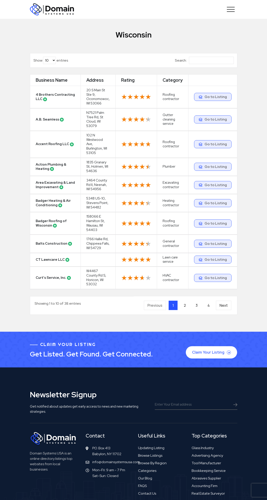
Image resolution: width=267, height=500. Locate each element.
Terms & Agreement (158, 491)
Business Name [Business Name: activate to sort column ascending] (45, 83)
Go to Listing (215, 101)
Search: (204, 60)
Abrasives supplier (206, 454)
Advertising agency (207, 431)
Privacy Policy (188, 491)
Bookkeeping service (209, 446)
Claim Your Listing (212, 328)
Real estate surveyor (208, 469)
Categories (147, 446)
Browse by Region (152, 439)
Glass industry (203, 423)
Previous (154, 281)
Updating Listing (151, 423)
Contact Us (147, 469)
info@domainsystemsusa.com (116, 437)
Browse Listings (150, 431)
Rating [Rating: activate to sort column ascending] (126, 83)
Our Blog (145, 454)
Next (223, 281)
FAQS (142, 461)
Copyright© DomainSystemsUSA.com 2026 (104, 491)
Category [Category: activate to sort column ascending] (171, 83)
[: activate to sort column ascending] (212, 84)
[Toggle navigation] (230, 9)
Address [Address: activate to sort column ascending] (86, 83)
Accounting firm (204, 461)
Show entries (50, 60)
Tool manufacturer (206, 439)
